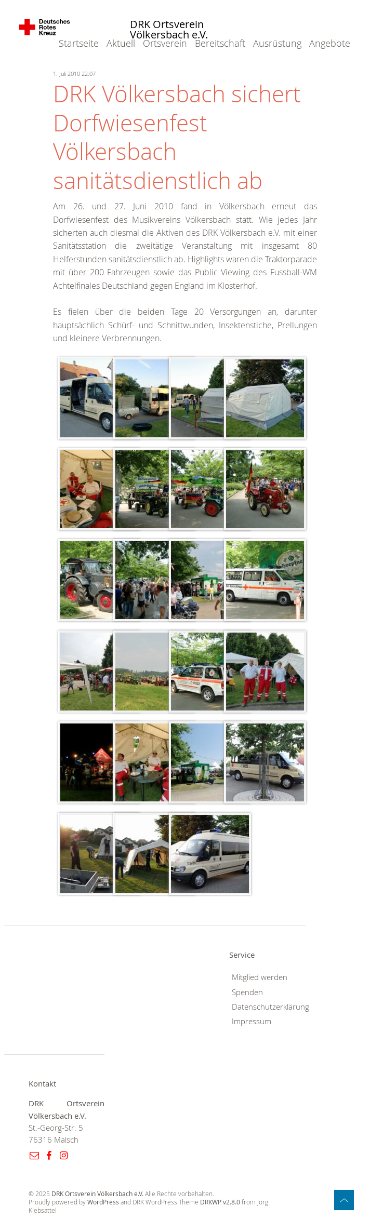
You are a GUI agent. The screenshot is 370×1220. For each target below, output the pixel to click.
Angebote (329, 43)
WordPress (103, 1202)
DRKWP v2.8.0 (220, 1202)
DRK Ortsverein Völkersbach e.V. (169, 30)
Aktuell (121, 43)
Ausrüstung (277, 43)
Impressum (251, 1021)
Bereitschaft (220, 43)
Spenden (247, 992)
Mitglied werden (259, 977)
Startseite (79, 43)
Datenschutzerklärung (270, 1007)
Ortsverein (165, 43)
